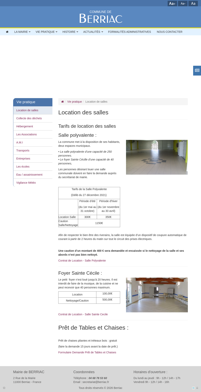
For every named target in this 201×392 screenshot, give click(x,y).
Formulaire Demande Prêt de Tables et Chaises (87, 352)
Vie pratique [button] (45, 31)
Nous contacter (169, 31)
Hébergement (24, 126)
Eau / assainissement (29, 174)
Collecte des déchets (29, 118)
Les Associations (26, 134)
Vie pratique (74, 101)
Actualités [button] (91, 31)
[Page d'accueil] (62, 101)
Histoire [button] (68, 31)
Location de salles (27, 110)
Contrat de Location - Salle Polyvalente (82, 260)
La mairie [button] (21, 31)
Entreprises (23, 158)
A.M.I (19, 142)
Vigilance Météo (26, 182)
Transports (22, 150)
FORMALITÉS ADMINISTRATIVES (129, 31)
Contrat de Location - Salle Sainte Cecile (83, 314)
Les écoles (22, 166)
